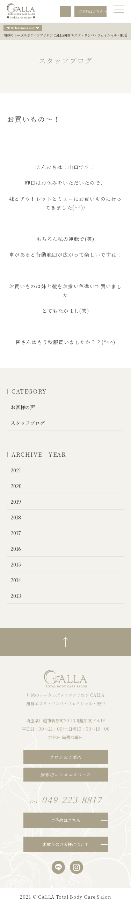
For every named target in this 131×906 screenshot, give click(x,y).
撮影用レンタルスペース (65, 774)
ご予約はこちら (65, 820)
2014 (15, 580)
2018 (15, 517)
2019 (15, 501)
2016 (15, 548)
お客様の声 (22, 407)
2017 (15, 533)
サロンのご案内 (65, 757)
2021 (15, 470)
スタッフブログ (27, 422)
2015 (15, 564)
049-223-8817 (65, 11)
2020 (16, 485)
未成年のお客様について (66, 844)
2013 (15, 595)
